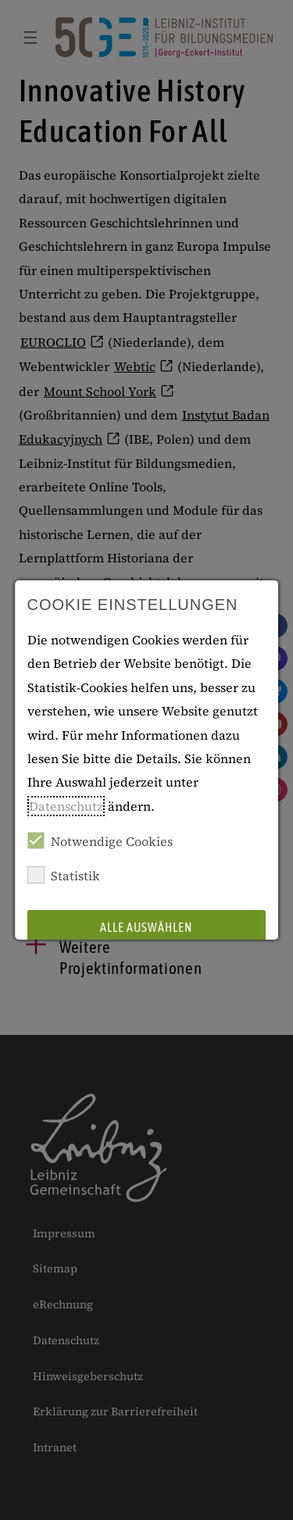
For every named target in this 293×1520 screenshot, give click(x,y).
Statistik (63, 875)
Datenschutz (66, 806)
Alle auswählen (147, 927)
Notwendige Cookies (100, 841)
